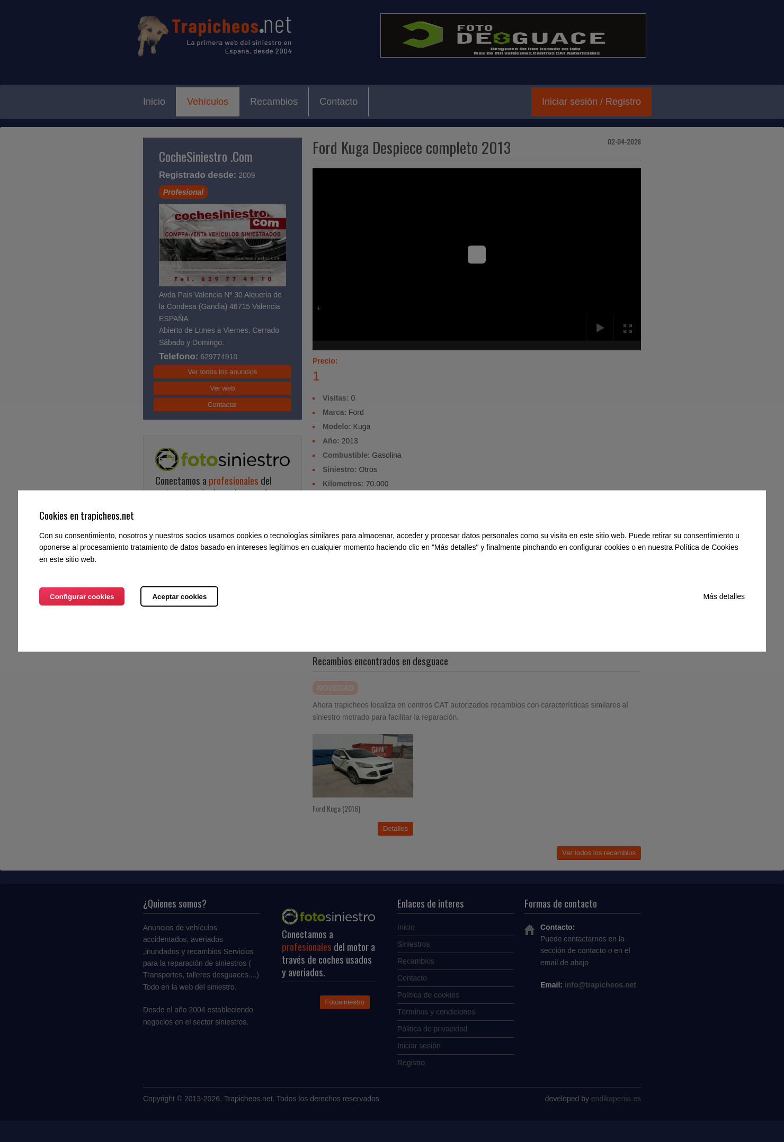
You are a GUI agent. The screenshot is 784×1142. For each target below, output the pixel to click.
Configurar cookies (82, 596)
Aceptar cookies (179, 596)
